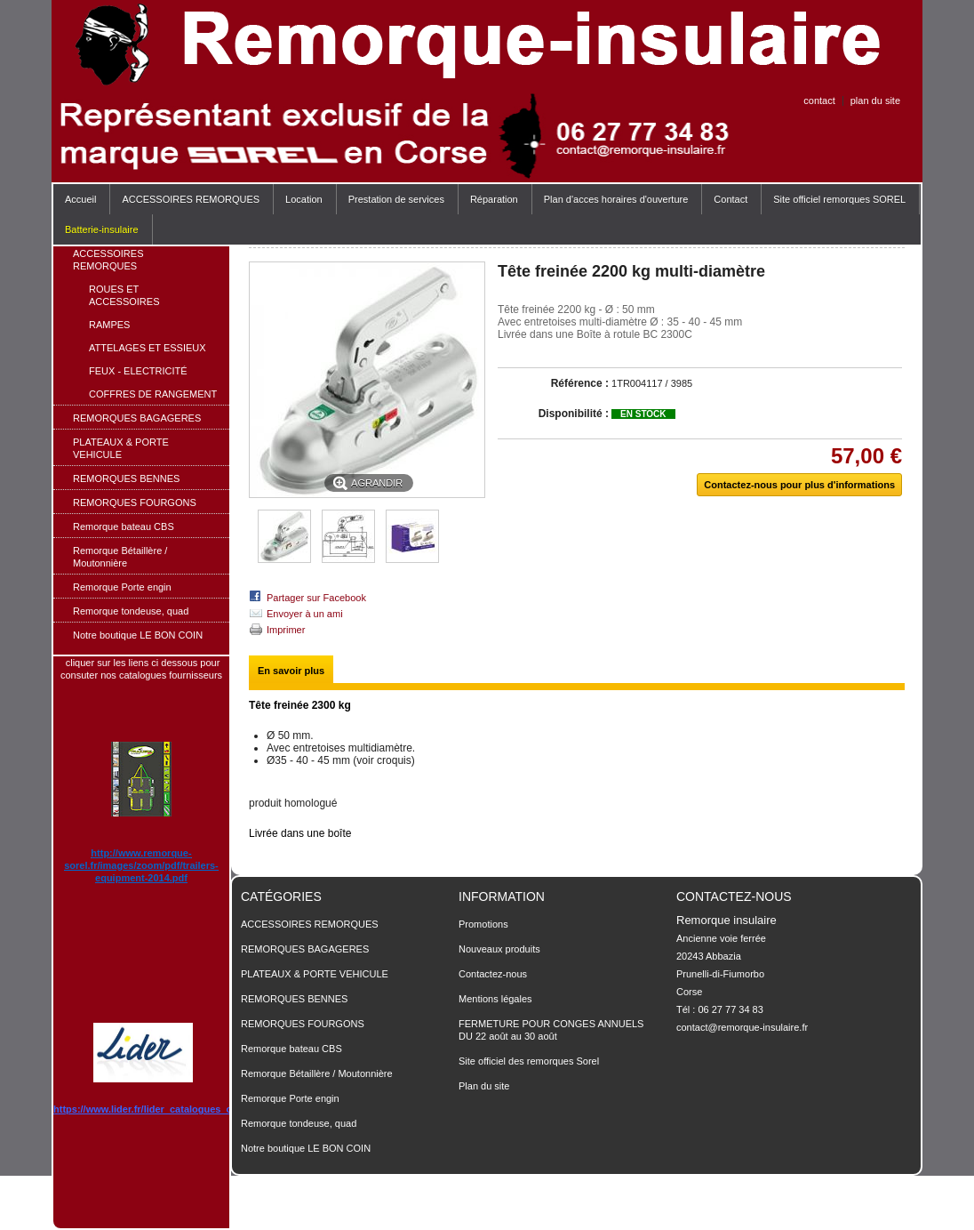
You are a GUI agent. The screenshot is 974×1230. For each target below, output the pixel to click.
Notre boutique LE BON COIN (138, 635)
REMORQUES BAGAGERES (137, 418)
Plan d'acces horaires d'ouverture (616, 199)
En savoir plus (291, 670)
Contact (730, 199)
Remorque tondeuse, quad (130, 611)
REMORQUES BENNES (126, 478)
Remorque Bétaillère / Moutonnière (120, 556)
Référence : (580, 383)
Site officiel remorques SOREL (839, 199)
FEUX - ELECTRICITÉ (138, 371)
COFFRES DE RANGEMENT (153, 394)
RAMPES (109, 324)
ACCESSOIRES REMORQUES (186, 204)
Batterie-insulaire (102, 229)
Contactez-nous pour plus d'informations (799, 484)
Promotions (483, 924)
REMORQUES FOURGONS (134, 502)
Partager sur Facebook (316, 597)
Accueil (80, 199)
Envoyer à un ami (305, 613)
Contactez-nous (493, 974)
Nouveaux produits (499, 949)
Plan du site (484, 1086)
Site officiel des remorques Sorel (529, 1061)
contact (818, 100)
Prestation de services (396, 199)
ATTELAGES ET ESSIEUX (147, 347)
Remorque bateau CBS (123, 526)
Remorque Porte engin (122, 587)
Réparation (494, 199)
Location (304, 199)
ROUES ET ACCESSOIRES (124, 295)
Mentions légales (495, 998)
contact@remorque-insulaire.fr (742, 1027)
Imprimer (286, 629)
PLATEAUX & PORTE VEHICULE (121, 448)
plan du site (875, 100)
